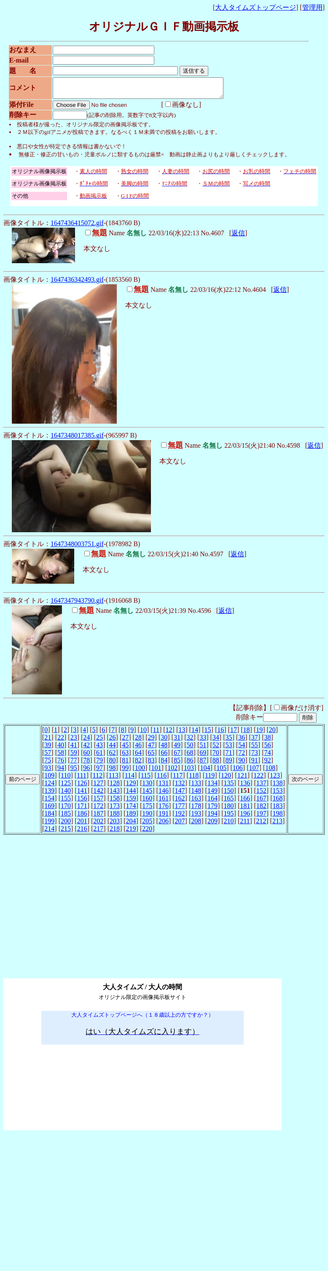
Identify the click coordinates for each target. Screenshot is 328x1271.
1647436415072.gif (77, 226)
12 (169, 733)
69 (202, 756)
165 (229, 802)
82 (138, 763)
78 (86, 763)
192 (180, 817)
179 (212, 809)
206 (164, 824)
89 (229, 763)
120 (226, 779)
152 (261, 794)
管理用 (312, 7)
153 (278, 794)
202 (98, 824)
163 (196, 802)
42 (86, 748)
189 (131, 817)
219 (131, 832)
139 (49, 794)
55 (254, 748)
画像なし (178, 108)
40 (60, 748)
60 (86, 756)
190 (147, 817)
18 (246, 733)
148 (196, 794)
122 (258, 779)
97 (99, 771)
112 (97, 779)
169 (49, 809)
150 (229, 794)
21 (47, 741)
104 (205, 771)
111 (81, 779)
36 (241, 741)
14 (194, 733)
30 (164, 741)
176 (164, 809)
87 (202, 763)
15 (207, 733)
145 (147, 794)
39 (47, 748)
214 (49, 832)
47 (151, 748)
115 (146, 779)
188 (115, 817)
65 (151, 756)
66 (164, 756)
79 (99, 763)
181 (245, 809)
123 (275, 779)
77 (73, 763)
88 (215, 763)
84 (164, 763)
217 (98, 832)
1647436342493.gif (77, 283)
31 (177, 741)
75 (47, 763)
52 (215, 748)
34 (215, 741)
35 (229, 741)
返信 (238, 236)
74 (267, 756)
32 (190, 741)
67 (177, 756)
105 (221, 771)
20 (272, 733)
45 (125, 748)
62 (112, 756)
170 (66, 809)
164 (212, 802)
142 (98, 794)
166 (245, 802)
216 (82, 832)
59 (73, 756)
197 (261, 817)
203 (115, 824)
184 (49, 817)
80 (112, 763)
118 (194, 779)
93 (47, 771)
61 (99, 756)
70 (215, 756)
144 (131, 794)
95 (73, 771)
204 (131, 824)
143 (115, 794)
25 (99, 741)
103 (189, 771)
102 (172, 771)
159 (131, 802)
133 (196, 786)
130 (147, 786)
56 (267, 748)
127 (98, 786)
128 (115, 786)
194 (212, 817)
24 (86, 741)
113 (113, 779)
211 (245, 824)
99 (125, 771)
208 (196, 824)
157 (98, 802)
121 (242, 779)
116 (162, 779)
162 (180, 802)
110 (65, 779)
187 (98, 817)
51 (202, 748)
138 (278, 786)
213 (277, 824)
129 (131, 786)
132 (180, 786)
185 (66, 817)
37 (254, 741)
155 (66, 802)
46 (138, 748)
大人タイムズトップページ (255, 7)
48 (164, 748)
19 (259, 733)
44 (112, 748)
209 (212, 824)
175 (147, 809)
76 (60, 763)
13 (181, 733)
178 (196, 809)
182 (261, 809)
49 (177, 748)
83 (151, 763)
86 (190, 763)
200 (66, 824)
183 (278, 809)
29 (151, 741)
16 (220, 733)
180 (229, 809)
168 (278, 802)
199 (49, 824)
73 (254, 756)
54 (241, 748)
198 (278, 817)
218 (115, 832)
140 (66, 794)
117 (178, 779)
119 (210, 779)
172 (98, 809)
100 (140, 771)
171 (82, 809)
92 (267, 763)
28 (138, 741)
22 (60, 741)
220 (147, 832)
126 (82, 786)
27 (125, 741)
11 (156, 733)
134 (212, 786)
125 (66, 786)
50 (190, 748)
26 (112, 741)
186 (82, 817)
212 (261, 824)
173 (115, 809)
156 (82, 802)
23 (73, 741)
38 (267, 741)
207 (180, 824)
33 (202, 741)
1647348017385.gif (77, 439)
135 (229, 786)
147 (180, 794)
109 (49, 779)
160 (147, 802)
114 (129, 779)
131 (164, 786)
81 (125, 763)
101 (156, 771)
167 (261, 802)
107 (254, 771)
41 (73, 748)
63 (125, 756)
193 (196, 817)
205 (147, 824)
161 (164, 802)
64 (138, 756)
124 (49, 786)
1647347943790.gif (77, 604)
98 (112, 771)
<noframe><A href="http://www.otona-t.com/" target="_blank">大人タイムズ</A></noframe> (142, 965)
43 (99, 748)
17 (233, 733)
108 (270, 771)
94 (60, 771)
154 (49, 802)
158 (115, 802)
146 (164, 794)
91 (254, 763)
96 (86, 771)
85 (177, 763)
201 (82, 824)
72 (241, 756)
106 (238, 771)
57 (47, 756)
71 (229, 756)
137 (261, 786)
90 (241, 763)
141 (82, 794)
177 (180, 809)
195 (229, 817)
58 (60, 756)
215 (66, 832)
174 (131, 809)
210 (229, 824)
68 (190, 756)
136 (245, 786)
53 (229, 748)
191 (164, 817)
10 (143, 733)
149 (212, 794)
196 (245, 817)
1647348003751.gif (77, 547)
